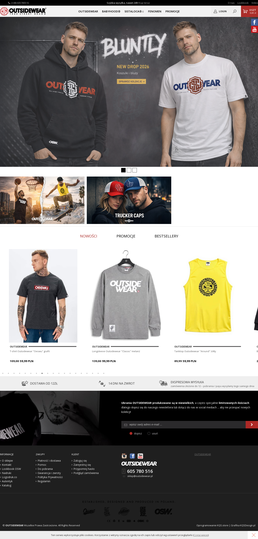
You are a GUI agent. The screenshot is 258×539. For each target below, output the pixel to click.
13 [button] (70, 373)
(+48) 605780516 (20, 2)
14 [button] (76, 373)
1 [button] (3, 373)
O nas (231, 2)
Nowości (88, 236)
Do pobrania (45, 469)
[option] (87, 306)
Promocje (125, 236)
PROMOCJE (172, 11)
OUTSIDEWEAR (88, 11)
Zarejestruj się (82, 464)
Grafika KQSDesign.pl (243, 525)
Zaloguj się (80, 460)
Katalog (6, 485)
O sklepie (7, 460)
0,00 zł (252, 11)
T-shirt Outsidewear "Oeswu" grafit (73, 351)
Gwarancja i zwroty (49, 473)
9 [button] (48, 373)
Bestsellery (166, 236)
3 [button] (14, 373)
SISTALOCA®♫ (134, 11)
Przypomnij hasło (84, 469)
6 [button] (31, 373)
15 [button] (81, 373)
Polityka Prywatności (50, 477)
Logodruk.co (9, 477)
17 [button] (92, 373)
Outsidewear (23, 11)
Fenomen (154, 11)
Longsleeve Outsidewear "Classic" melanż (160, 351)
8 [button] (42, 373)
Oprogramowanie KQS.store (212, 525)
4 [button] (20, 373)
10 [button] (53, 373)
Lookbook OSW (11, 469)
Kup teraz (144, 2)
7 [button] (36, 373)
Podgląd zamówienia (86, 473)
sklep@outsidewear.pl (140, 476)
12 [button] (64, 373)
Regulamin (44, 481)
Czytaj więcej (201, 535)
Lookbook (243, 2)
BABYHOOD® (111, 11)
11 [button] (59, 373)
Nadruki (6, 473)
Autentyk (7, 481)
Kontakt (6, 464)
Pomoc (42, 464)
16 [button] (87, 373)
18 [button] (98, 373)
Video (254, 2)
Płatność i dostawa (49, 460)
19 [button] (104, 373)
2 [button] (8, 373)
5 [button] (25, 373)
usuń (155, 433)
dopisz (138, 433)
